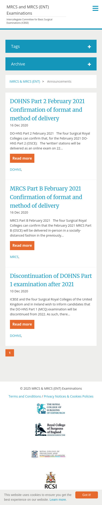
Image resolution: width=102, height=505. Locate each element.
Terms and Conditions (25, 396)
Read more (22, 158)
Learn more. (58, 499)
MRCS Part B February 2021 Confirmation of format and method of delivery (46, 197)
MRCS (14, 257)
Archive (51, 64)
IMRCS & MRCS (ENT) (24, 81)
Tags (51, 46)
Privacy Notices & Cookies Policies (68, 396)
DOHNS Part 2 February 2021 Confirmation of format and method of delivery (47, 110)
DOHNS (15, 169)
